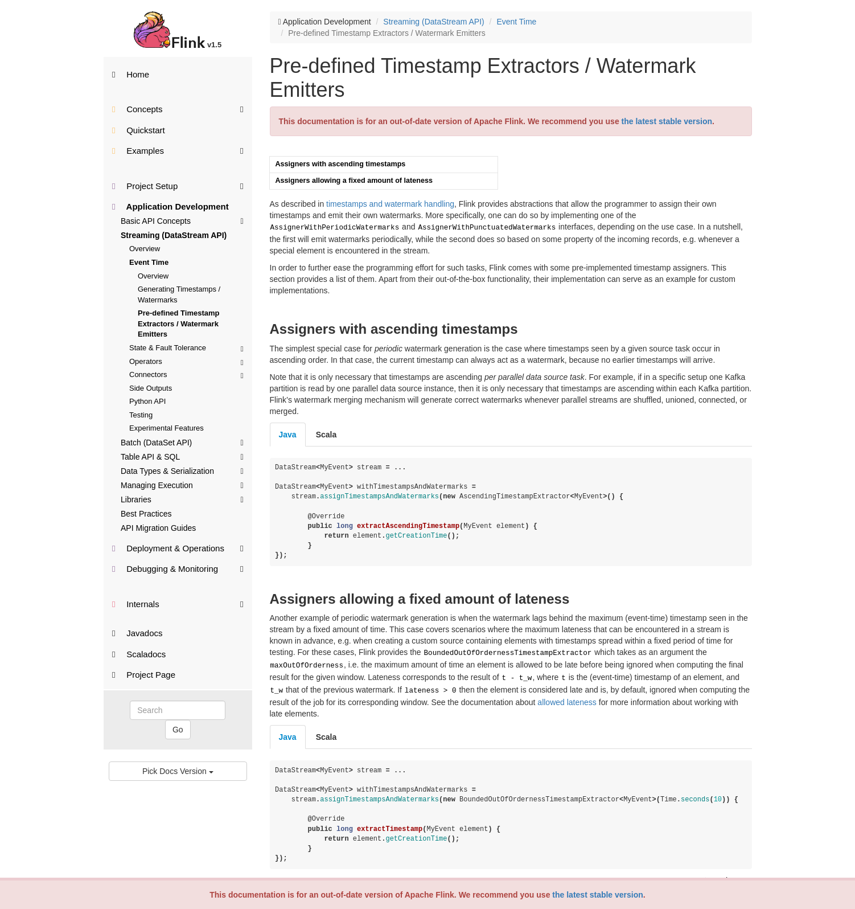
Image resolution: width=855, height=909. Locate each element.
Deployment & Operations (178, 547)
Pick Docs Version (177, 771)
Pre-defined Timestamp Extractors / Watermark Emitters (179, 323)
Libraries (182, 499)
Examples (178, 150)
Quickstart (138, 130)
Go (177, 729)
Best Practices (146, 513)
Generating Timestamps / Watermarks (179, 294)
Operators (186, 361)
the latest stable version (597, 894)
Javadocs (137, 633)
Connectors (186, 374)
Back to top (727, 874)
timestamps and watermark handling (390, 203)
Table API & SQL (182, 456)
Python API (147, 401)
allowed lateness (567, 696)
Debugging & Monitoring (178, 568)
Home (130, 74)
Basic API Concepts (182, 220)
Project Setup (178, 185)
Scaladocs (139, 654)
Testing (141, 415)
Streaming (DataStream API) (174, 235)
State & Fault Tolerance (186, 348)
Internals (178, 603)
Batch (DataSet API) (182, 442)
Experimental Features (166, 428)
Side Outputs (150, 388)
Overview (144, 248)
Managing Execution (182, 485)
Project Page (143, 674)
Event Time (148, 262)
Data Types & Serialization (182, 470)
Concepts (178, 108)
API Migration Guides (158, 528)
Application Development (170, 206)
